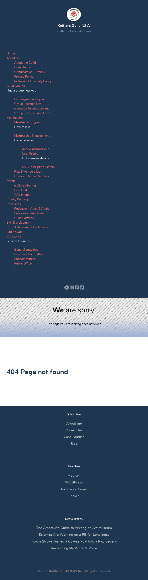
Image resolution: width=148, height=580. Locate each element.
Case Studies (74, 437)
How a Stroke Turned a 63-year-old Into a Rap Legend (74, 541)
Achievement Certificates (31, 227)
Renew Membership (35, 149)
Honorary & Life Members (31, 176)
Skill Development (19, 222)
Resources (14, 204)
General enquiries (26, 249)
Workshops (22, 194)
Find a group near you (29, 99)
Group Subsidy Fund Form (32, 113)
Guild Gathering (25, 185)
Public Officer (23, 263)
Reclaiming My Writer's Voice (74, 548)
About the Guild (25, 62)
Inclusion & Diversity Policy (32, 81)
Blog (74, 444)
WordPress (74, 482)
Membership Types (27, 122)
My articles (74, 430)
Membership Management (32, 135)
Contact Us (14, 236)
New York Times (74, 489)
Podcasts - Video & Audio (32, 208)
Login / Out (14, 231)
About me (74, 423)
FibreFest (20, 190)
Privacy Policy (23, 76)
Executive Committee (28, 254)
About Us (13, 58)
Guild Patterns (24, 218)
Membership (15, 117)
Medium (74, 475)
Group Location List (27, 103)
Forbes (74, 496)
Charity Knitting (17, 199)
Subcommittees (25, 258)
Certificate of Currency (29, 72)
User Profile (30, 153)
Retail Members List (27, 171)
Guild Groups (16, 85)
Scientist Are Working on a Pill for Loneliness (74, 535)
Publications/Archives (29, 213)
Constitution (22, 67)
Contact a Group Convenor (32, 108)
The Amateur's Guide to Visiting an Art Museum (74, 528)
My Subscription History (38, 167)
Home (11, 53)
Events (11, 180)
